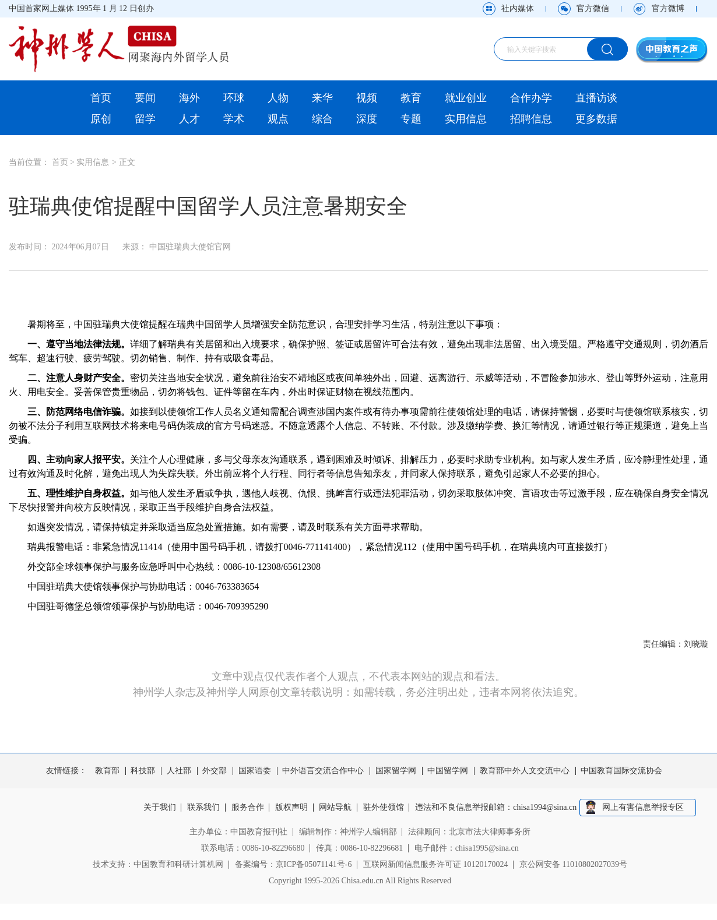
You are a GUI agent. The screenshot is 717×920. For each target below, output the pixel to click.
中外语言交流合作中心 (323, 771)
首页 (100, 98)
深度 (366, 119)
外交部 (214, 771)
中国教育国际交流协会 (621, 771)
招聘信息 (531, 119)
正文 (127, 162)
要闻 (145, 98)
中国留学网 (447, 771)
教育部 (107, 771)
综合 (322, 119)
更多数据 (596, 119)
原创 (100, 119)
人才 (189, 119)
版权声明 (291, 807)
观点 (278, 119)
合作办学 (531, 98)
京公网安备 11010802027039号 (573, 864)
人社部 (179, 771)
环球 (233, 98)
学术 (233, 119)
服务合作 (247, 807)
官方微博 (668, 8)
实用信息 (466, 119)
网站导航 (335, 807)
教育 (410, 98)
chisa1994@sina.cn (545, 807)
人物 (278, 98)
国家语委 (254, 771)
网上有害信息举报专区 (643, 807)
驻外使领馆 (383, 807)
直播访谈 (596, 98)
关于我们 (159, 807)
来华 (322, 98)
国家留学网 (395, 771)
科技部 (143, 771)
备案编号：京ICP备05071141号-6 (293, 864)
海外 (189, 98)
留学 (145, 119)
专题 (410, 119)
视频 (366, 98)
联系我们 (203, 807)
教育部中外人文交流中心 (525, 771)
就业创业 (466, 98)
